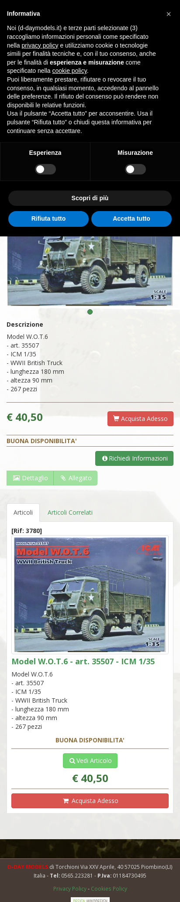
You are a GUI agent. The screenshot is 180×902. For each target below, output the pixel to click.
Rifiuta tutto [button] (48, 218)
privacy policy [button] (39, 45)
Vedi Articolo (90, 760)
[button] (169, 14)
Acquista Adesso (140, 418)
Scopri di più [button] (90, 198)
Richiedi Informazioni (134, 458)
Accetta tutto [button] (131, 218)
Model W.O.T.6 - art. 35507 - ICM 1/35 (83, 661)
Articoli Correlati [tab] (70, 512)
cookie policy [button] (69, 70)
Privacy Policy (70, 888)
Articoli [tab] (23, 512)
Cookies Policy (109, 888)
